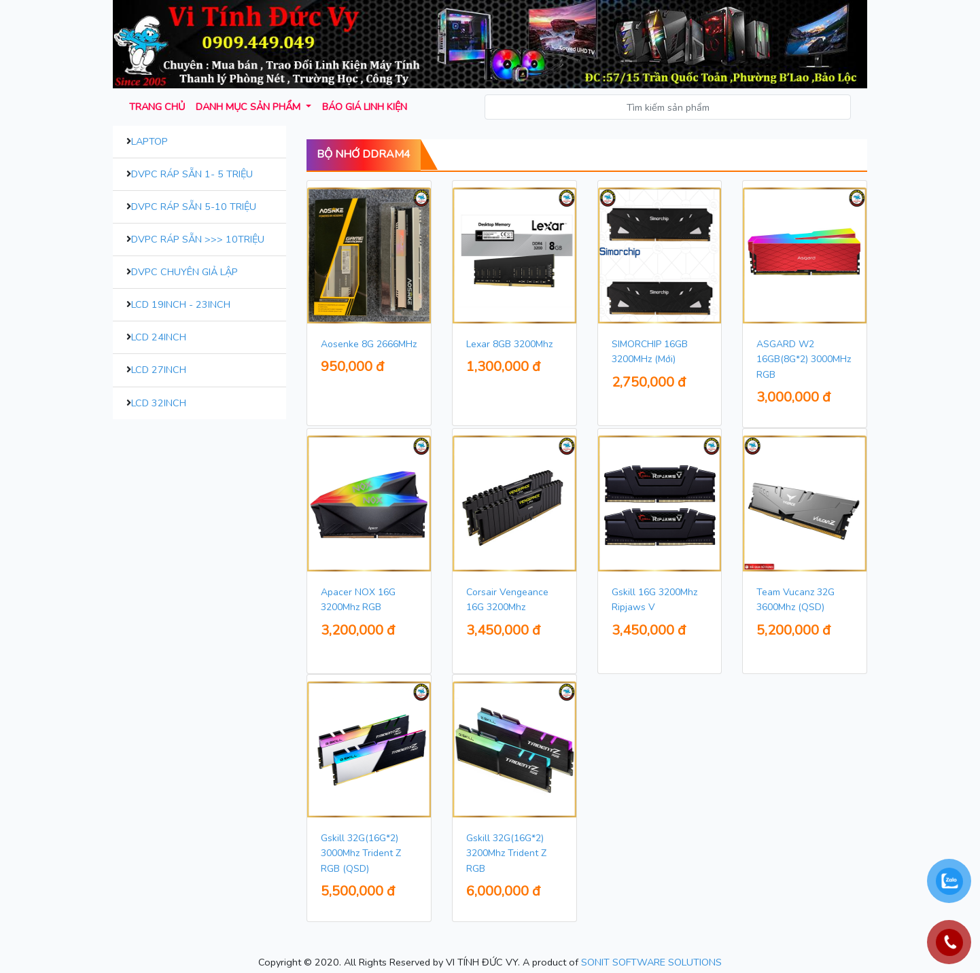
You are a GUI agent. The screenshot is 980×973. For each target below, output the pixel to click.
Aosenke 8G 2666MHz (369, 344)
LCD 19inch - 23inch (180, 304)
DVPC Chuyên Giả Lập (184, 272)
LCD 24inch (158, 337)
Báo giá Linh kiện (364, 106)
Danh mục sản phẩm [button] (249, 106)
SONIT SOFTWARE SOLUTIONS (651, 962)
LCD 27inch (158, 369)
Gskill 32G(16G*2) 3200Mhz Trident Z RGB (506, 853)
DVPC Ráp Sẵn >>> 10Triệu (197, 239)
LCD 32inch (158, 403)
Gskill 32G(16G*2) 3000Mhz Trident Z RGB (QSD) (361, 853)
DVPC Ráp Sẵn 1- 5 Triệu (192, 174)
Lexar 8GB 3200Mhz (509, 344)
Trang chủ (157, 106)
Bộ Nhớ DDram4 (363, 154)
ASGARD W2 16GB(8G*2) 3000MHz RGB (803, 359)
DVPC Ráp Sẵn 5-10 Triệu (193, 206)
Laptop (149, 141)
